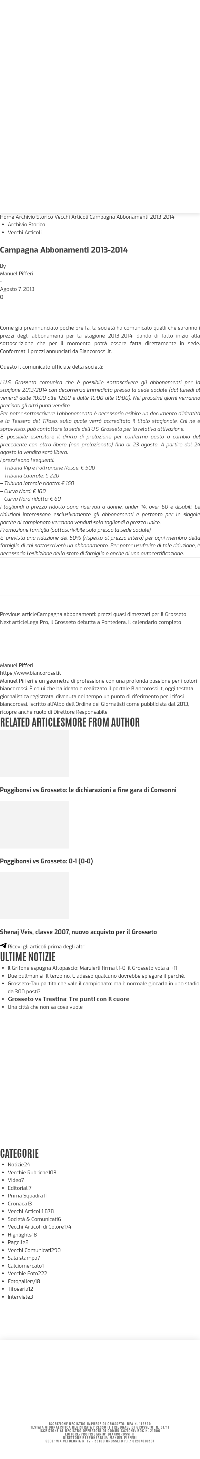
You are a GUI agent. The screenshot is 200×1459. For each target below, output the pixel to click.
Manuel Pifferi (16, 273)
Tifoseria (20, 1289)
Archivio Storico (34, 217)
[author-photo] (16, 657)
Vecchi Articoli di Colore (40, 1226)
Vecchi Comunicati (34, 1250)
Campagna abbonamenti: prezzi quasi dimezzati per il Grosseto (111, 614)
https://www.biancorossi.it (30, 673)
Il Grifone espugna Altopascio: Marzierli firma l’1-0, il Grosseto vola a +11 (93, 968)
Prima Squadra (27, 1195)
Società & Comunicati (34, 1219)
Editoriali (20, 1188)
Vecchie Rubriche (32, 1172)
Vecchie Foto (27, 1273)
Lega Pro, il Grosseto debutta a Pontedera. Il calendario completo (104, 622)
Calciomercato (26, 1265)
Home (7, 217)
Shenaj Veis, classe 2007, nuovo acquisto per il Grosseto (78, 932)
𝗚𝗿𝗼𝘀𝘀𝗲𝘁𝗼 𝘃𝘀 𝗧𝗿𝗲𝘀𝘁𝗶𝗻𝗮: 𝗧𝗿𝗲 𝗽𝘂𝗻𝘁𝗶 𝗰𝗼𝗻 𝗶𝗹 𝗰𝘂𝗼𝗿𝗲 (68, 999)
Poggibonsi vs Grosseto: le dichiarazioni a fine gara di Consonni (88, 790)
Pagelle (18, 1242)
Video (16, 1180)
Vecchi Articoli (71, 217)
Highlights (22, 1234)
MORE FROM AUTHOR (102, 721)
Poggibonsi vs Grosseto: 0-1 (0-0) (46, 861)
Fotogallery (24, 1281)
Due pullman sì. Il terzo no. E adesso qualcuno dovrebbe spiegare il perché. (96, 976)
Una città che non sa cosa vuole (45, 1007)
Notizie (19, 1164)
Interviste (20, 1297)
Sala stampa (24, 1257)
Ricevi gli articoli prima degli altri (43, 946)
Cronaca (20, 1203)
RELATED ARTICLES (32, 721)
